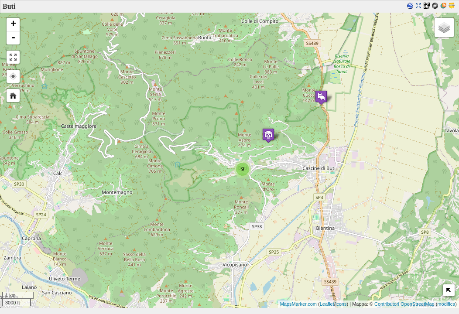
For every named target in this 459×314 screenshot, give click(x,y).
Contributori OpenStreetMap (404, 304)
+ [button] (13, 24)
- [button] (13, 37)
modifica (446, 304)
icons (341, 304)
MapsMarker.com (298, 304)
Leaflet (327, 304)
